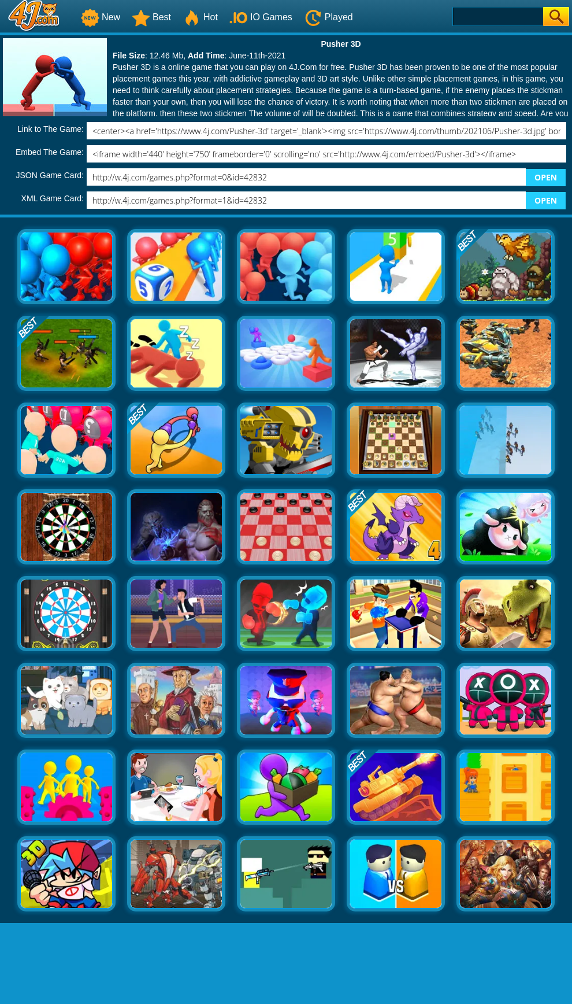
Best (151, 17)
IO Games (260, 17)
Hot (200, 17)
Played (328, 17)
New (100, 17)
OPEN (545, 177)
